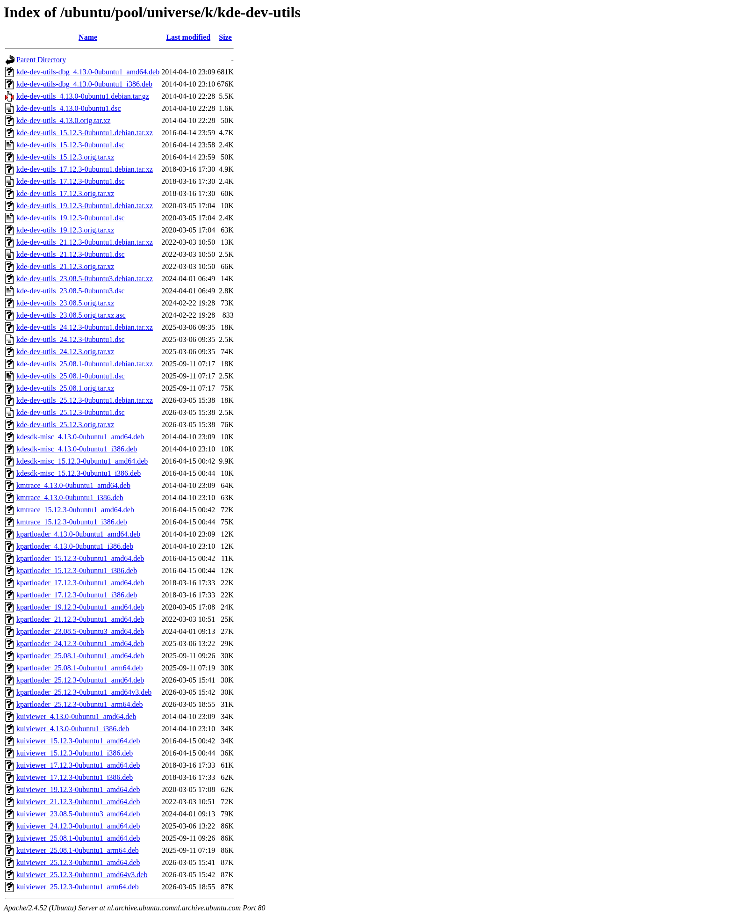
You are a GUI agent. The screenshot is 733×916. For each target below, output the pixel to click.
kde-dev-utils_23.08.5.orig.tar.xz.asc (71, 315)
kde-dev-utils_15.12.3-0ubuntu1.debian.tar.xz (84, 133)
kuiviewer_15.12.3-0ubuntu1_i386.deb (74, 753)
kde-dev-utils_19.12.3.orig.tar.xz (65, 230)
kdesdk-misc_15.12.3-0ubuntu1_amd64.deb (82, 461)
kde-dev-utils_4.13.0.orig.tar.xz (63, 120)
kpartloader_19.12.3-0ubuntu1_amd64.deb (80, 607)
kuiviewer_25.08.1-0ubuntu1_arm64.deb (77, 850)
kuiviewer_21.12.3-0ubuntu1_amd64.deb (78, 802)
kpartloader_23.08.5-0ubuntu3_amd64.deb (80, 631)
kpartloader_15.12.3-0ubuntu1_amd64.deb (80, 558)
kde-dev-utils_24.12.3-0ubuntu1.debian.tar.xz (84, 327)
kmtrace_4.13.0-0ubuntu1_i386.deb (69, 498)
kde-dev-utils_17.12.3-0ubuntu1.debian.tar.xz (84, 169)
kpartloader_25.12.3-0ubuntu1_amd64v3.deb (83, 692)
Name (88, 37)
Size (225, 37)
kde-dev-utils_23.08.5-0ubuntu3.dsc (70, 291)
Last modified (188, 37)
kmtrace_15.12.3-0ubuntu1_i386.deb (71, 522)
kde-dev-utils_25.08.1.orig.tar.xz (65, 388)
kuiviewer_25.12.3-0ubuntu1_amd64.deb (78, 862)
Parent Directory (41, 60)
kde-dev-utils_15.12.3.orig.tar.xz (65, 157)
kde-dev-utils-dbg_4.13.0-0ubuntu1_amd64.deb (87, 72)
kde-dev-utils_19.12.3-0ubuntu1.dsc (70, 218)
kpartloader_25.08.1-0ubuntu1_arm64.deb (79, 668)
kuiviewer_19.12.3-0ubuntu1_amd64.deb (78, 789)
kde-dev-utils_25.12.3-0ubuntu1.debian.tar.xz (84, 400)
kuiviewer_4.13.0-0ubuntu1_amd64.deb (76, 716)
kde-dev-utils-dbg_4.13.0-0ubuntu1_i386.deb (84, 84)
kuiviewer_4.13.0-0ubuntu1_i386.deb (72, 729)
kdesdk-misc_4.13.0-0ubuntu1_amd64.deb (80, 437)
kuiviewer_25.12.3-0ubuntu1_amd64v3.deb (81, 875)
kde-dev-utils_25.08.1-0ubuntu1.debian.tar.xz (84, 364)
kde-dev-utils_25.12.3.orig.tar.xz (65, 425)
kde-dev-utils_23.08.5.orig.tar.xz (65, 303)
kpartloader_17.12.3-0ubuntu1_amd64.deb (80, 583)
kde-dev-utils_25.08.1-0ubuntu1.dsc (70, 376)
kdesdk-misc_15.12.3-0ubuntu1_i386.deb (78, 473)
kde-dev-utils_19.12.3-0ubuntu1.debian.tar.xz (84, 206)
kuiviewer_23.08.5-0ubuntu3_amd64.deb (78, 814)
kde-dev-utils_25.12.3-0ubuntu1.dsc (70, 412)
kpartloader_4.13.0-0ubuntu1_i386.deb (74, 546)
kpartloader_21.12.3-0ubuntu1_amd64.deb (80, 619)
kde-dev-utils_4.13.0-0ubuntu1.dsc (68, 108)
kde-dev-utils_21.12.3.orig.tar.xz (65, 266)
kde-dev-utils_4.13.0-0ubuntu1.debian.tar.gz (82, 96)
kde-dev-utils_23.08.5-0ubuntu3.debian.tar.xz (84, 279)
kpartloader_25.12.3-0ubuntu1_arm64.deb (79, 704)
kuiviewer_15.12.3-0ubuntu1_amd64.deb (78, 741)
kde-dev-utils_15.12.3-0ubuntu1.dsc (70, 145)
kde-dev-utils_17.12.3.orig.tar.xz (65, 193)
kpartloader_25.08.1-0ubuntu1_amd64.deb (80, 656)
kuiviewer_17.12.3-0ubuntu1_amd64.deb (78, 765)
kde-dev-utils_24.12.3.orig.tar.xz (65, 352)
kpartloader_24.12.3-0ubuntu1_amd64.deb (80, 643)
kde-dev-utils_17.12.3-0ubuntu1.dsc (70, 181)
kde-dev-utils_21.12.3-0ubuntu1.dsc (70, 254)
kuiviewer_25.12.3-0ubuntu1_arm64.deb (77, 887)
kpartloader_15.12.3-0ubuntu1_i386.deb (76, 570)
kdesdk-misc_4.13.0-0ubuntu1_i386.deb (76, 449)
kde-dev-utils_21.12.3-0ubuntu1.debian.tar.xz (84, 242)
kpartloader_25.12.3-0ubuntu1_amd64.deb (80, 680)
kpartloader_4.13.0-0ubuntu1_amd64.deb (78, 534)
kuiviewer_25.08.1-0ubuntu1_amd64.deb (78, 838)
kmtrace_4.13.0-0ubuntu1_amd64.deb (73, 485)
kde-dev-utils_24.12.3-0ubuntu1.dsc (70, 339)
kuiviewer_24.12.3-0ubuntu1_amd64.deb (78, 826)
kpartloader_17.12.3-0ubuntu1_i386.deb (76, 595)
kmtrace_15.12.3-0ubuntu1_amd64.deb (75, 510)
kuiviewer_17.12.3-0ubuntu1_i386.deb (74, 777)
